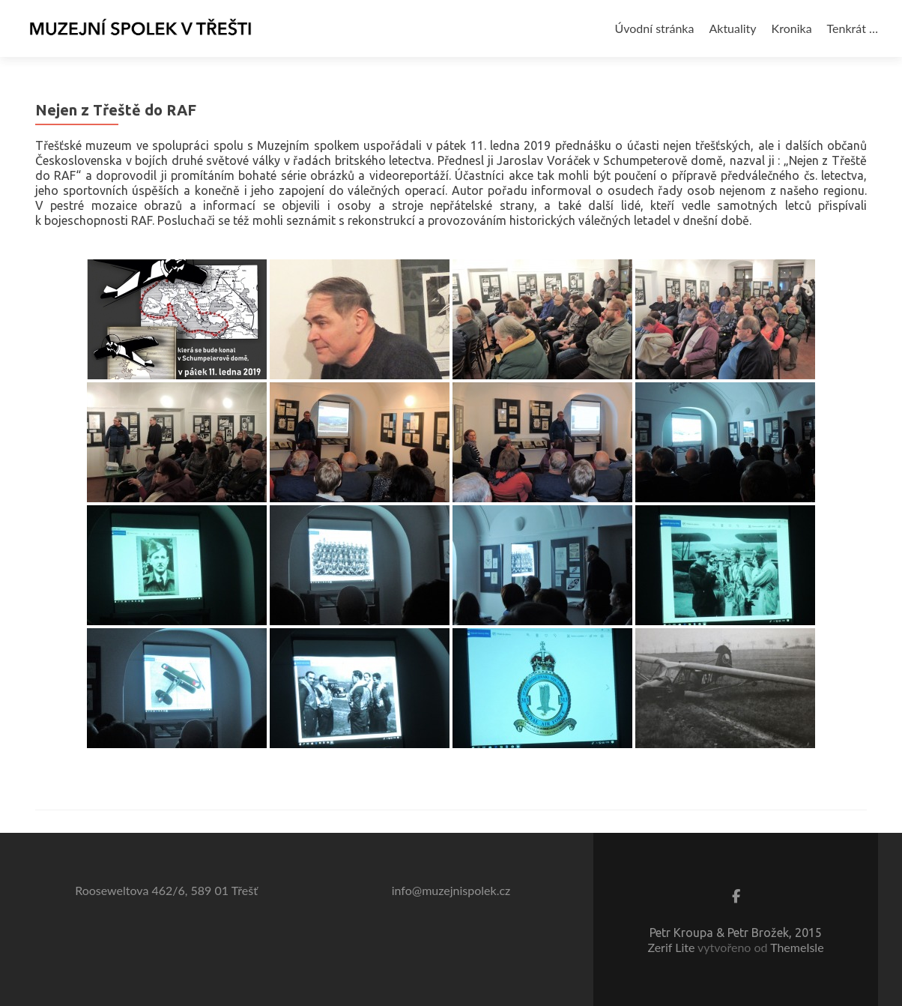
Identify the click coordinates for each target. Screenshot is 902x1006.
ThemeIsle (796, 947)
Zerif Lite (672, 947)
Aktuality (732, 28)
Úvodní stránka (654, 28)
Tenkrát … (852, 28)
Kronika (792, 28)
